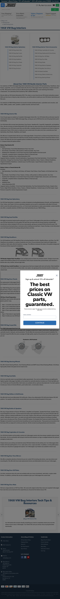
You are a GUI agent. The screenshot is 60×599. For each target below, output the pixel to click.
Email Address (27, 314)
